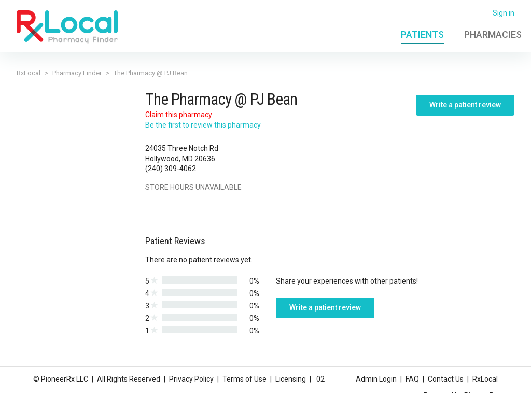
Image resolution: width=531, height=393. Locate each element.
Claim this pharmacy (178, 114)
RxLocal (28, 73)
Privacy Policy (191, 379)
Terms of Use (244, 379)
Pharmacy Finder (77, 73)
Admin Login (376, 379)
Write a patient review (465, 105)
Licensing (290, 379)
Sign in (503, 13)
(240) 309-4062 (170, 168)
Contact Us (446, 379)
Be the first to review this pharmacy (203, 125)
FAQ (412, 379)
